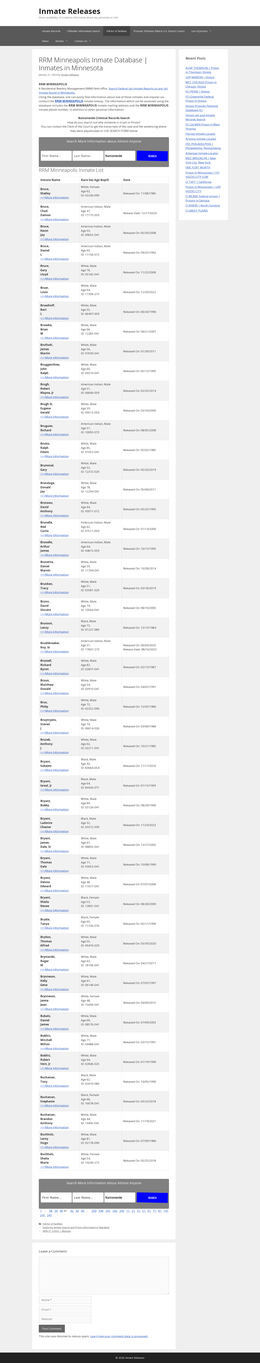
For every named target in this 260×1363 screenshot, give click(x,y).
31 (139, 1211)
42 (72, 1211)
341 (107, 1211)
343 (121, 1211)
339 (94, 1211)
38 (50, 1211)
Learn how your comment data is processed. (119, 1336)
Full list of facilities (116, 31)
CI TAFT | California (198, 182)
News (45, 41)
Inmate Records (51, 31)
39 (56, 1211)
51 (144, 1211)
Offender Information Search (83, 31)
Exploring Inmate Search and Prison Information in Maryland (76, 1227)
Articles (63, 41)
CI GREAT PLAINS (197, 210)
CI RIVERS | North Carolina (203, 205)
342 (114, 1211)
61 (150, 1211)
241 (43, 1215)
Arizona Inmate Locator (201, 139)
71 (155, 1211)
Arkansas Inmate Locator (202, 153)
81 (160, 1211)
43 (77, 1211)
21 (134, 1211)
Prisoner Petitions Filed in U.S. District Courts (159, 31)
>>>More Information (54, 197)
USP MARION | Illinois (200, 77)
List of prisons (203, 31)
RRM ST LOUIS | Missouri (57, 1231)
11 (128, 1211)
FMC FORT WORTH (198, 167)
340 (100, 1211)
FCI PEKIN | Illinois (198, 91)
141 (165, 1211)
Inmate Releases (69, 11)
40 (61, 1211)
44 (82, 1211)
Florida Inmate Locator (201, 134)
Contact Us (85, 41)
